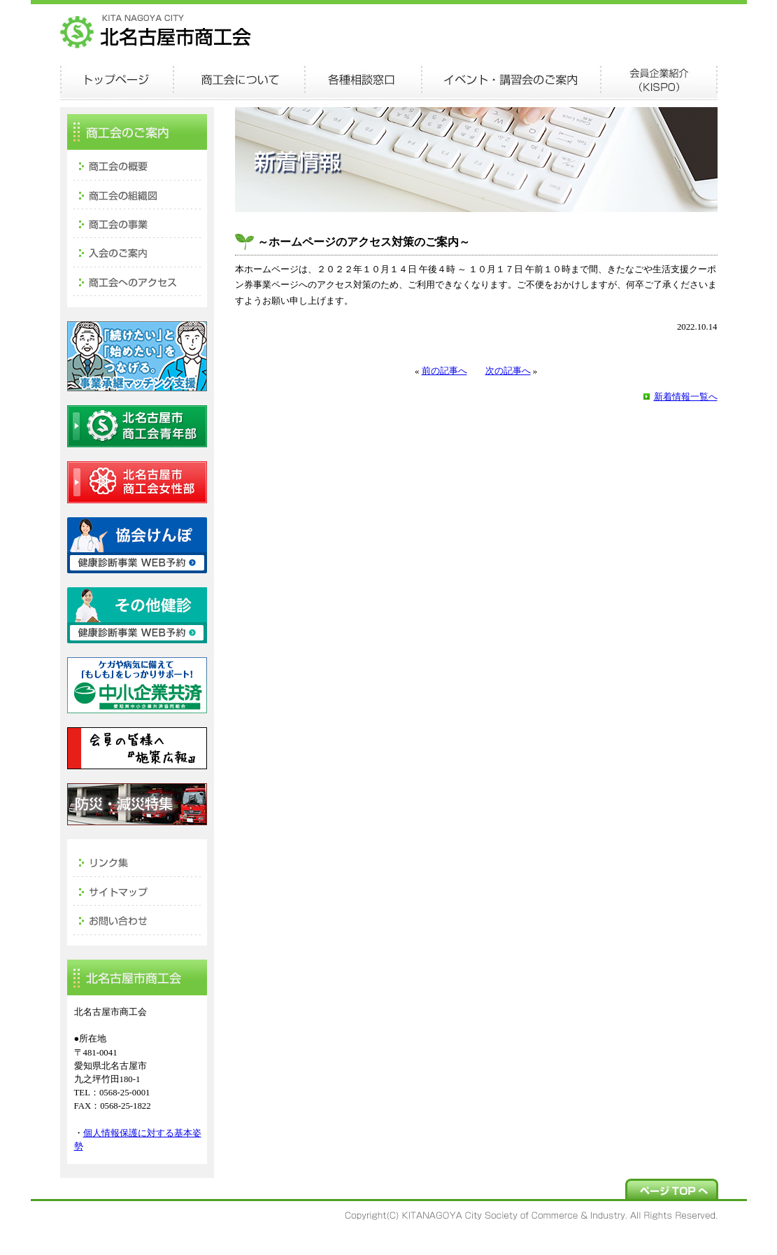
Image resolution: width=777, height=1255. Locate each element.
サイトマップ (137, 890)
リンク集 (137, 861)
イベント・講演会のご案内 (511, 80)
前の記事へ (444, 371)
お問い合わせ (137, 919)
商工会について (238, 80)
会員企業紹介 (658, 80)
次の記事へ (508, 371)
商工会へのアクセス (137, 282)
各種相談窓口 (363, 80)
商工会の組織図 (137, 194)
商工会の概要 (137, 164)
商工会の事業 (137, 223)
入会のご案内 (137, 252)
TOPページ (116, 80)
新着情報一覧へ (686, 397)
